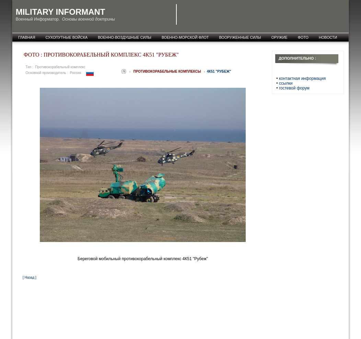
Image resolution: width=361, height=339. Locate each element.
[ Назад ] (29, 277)
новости (328, 37)
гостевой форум (294, 88)
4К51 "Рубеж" (219, 71)
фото (303, 37)
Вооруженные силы (240, 37)
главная (26, 37)
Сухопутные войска (67, 37)
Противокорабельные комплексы (167, 71)
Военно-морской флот (185, 37)
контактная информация (302, 78)
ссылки (286, 83)
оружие (279, 37)
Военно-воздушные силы (124, 37)
